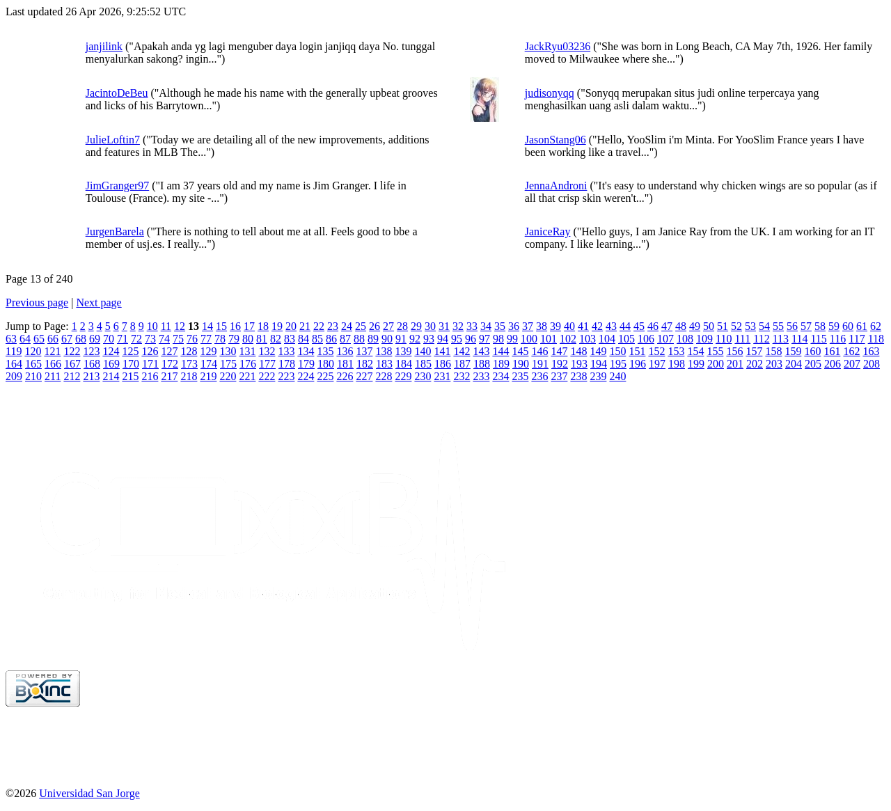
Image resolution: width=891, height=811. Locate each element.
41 (583, 326)
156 (734, 351)
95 (456, 339)
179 (306, 364)
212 (71, 376)
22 (318, 326)
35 (499, 326)
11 (166, 326)
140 (422, 351)
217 (169, 376)
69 (94, 339)
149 (598, 351)
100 (529, 339)
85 (317, 339)
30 (430, 326)
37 (527, 326)
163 (870, 351)
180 (325, 364)
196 (637, 364)
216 (149, 376)
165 (33, 364)
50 (708, 326)
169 (111, 364)
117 (857, 339)
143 (481, 351)
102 (568, 339)
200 (715, 364)
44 (625, 326)
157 (754, 351)
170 (131, 364)
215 (130, 376)
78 (220, 339)
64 (25, 339)
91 (401, 339)
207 (852, 364)
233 (481, 376)
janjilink (104, 46)
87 (345, 339)
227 (364, 376)
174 (208, 364)
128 (188, 351)
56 (792, 326)
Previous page (37, 302)
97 (484, 339)
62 (875, 326)
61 (861, 326)
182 (364, 364)
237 (559, 376)
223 (286, 376)
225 (325, 376)
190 (520, 364)
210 (33, 376)
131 (247, 351)
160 (812, 351)
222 (266, 376)
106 (646, 339)
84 (303, 339)
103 (587, 339)
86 (331, 339)
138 (383, 351)
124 (110, 351)
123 (91, 351)
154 (695, 351)
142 (461, 351)
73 (150, 339)
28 (402, 326)
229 (403, 376)
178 (286, 364)
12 (179, 326)
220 (227, 376)
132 (266, 351)
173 (189, 364)
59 (833, 326)
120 (32, 351)
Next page (98, 302)
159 (792, 351)
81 (261, 339)
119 (14, 351)
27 (388, 326)
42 (597, 326)
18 (263, 326)
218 (188, 376)
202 (754, 364)
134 (305, 351)
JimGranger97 (118, 185)
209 (14, 376)
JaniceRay (548, 231)
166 (53, 364)
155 (715, 351)
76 (192, 339)
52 (736, 326)
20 (291, 326)
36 (513, 326)
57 (806, 326)
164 (14, 364)
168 (92, 364)
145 (520, 351)
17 (249, 326)
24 (346, 326)
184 (403, 364)
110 (724, 339)
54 (764, 326)
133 (286, 351)
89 (373, 339)
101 (548, 339)
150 (617, 351)
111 (742, 339)
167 (72, 364)
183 (384, 364)
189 (501, 364)
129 (208, 351)
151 (637, 351)
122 (71, 351)
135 (325, 351)
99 (512, 339)
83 (289, 339)
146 (539, 351)
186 (442, 364)
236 (539, 376)
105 (626, 339)
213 (91, 376)
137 (364, 351)
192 (559, 364)
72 (136, 339)
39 (555, 326)
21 (304, 326)
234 (500, 376)
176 (247, 364)
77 (206, 339)
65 (39, 339)
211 (53, 376)
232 (461, 376)
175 (228, 364)
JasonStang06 (555, 139)
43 (611, 326)
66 (52, 339)
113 (781, 339)
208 (871, 364)
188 (481, 364)
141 (442, 351)
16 (235, 326)
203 (774, 364)
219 (208, 376)
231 (442, 376)
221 (247, 376)
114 (799, 339)
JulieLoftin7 (113, 139)
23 (332, 326)
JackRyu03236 (557, 46)
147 (559, 351)
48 (680, 326)
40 (569, 326)
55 (778, 326)
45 (639, 326)
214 (110, 376)
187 (462, 364)
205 (813, 364)
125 (130, 351)
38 (541, 326)
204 (793, 364)
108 (685, 339)
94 (442, 339)
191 (540, 364)
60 (847, 326)
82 (275, 339)
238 (578, 376)
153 (676, 351)
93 (428, 339)
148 (578, 351)
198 (676, 364)
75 (178, 339)
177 (267, 364)
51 (722, 326)
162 (851, 351)
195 (618, 364)
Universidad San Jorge (89, 793)
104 (607, 339)
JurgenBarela (115, 231)
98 (498, 339)
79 (233, 339)
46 (653, 326)
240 (617, 376)
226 (344, 376)
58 (820, 326)
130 (227, 351)
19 (277, 326)
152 (656, 351)
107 (665, 339)
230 (422, 376)
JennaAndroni (556, 185)
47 (666, 326)
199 (696, 364)
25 (360, 326)
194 (598, 364)
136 (344, 351)
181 (345, 364)
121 (52, 351)
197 (657, 364)
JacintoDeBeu (117, 93)
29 (416, 326)
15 (221, 326)
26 (374, 326)
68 (80, 339)
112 (761, 339)
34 (485, 326)
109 (704, 339)
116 (838, 339)
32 (458, 326)
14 (207, 326)
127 (169, 351)
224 (305, 376)
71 (122, 339)
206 (832, 364)
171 (150, 364)
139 (403, 351)
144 (500, 351)
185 (423, 364)
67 (66, 339)
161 (831, 351)
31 (444, 326)
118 (876, 339)
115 (818, 339)
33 (472, 326)
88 (359, 339)
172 (169, 364)
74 (164, 339)
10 (152, 326)
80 (247, 339)
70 (108, 339)
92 (414, 339)
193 (579, 364)
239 (598, 376)
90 (387, 339)
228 (383, 376)
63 (11, 339)
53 (750, 326)
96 (470, 339)
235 (520, 376)
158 (773, 351)
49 (694, 326)
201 (735, 364)
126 (149, 351)
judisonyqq (549, 93)
